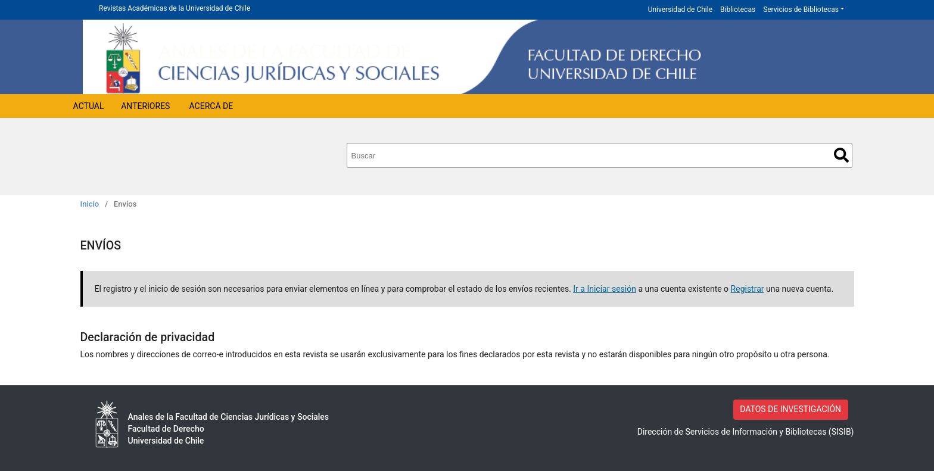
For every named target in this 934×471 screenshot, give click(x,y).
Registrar (747, 289)
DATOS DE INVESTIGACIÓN (790, 409)
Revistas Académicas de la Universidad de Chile (174, 8)
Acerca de (211, 106)
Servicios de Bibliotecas (801, 9)
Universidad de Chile (680, 9)
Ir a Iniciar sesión (604, 289)
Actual (88, 106)
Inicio (89, 203)
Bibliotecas (737, 9)
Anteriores (145, 106)
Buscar (841, 155)
